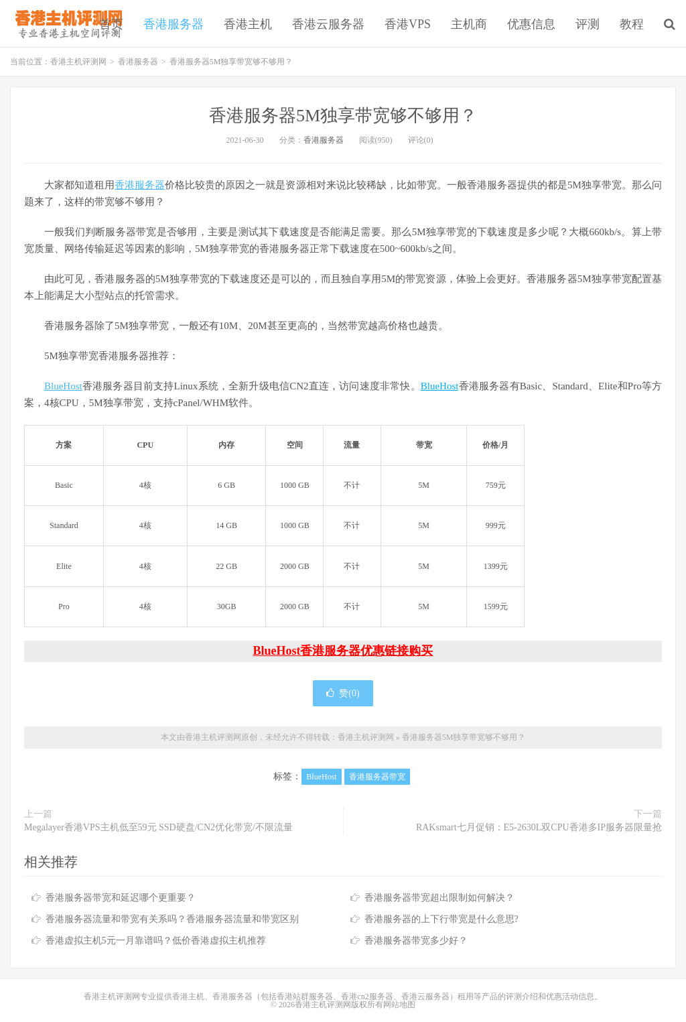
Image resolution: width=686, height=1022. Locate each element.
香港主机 (248, 24)
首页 (111, 24)
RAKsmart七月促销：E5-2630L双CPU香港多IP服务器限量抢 (539, 827)
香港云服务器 (328, 24)
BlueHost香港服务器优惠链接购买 (343, 650)
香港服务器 (173, 24)
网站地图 (399, 1004)
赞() (342, 693)
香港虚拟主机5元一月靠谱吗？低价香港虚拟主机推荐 (156, 941)
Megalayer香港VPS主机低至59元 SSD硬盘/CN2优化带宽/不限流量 (158, 827)
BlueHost (63, 386)
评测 (587, 24)
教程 (632, 24)
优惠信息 (531, 24)
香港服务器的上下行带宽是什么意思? (441, 919)
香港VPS (408, 24)
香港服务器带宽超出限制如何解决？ (439, 898)
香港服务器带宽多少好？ (416, 941)
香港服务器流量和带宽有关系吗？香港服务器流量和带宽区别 (172, 919)
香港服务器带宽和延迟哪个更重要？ (121, 898)
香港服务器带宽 (377, 776)
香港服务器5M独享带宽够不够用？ (343, 115)
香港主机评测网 (66, 23)
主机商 (469, 24)
